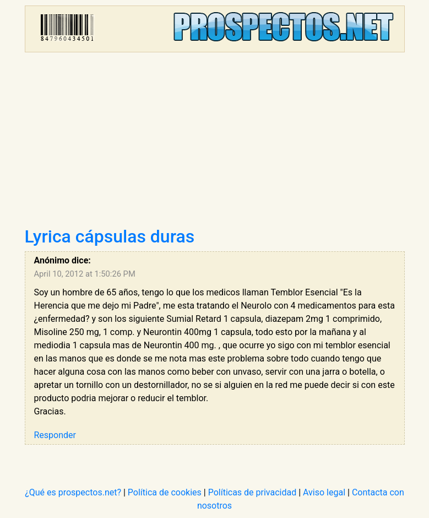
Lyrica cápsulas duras (110, 236)
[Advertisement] (215, 143)
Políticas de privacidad (252, 492)
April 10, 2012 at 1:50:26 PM (84, 274)
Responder (55, 435)
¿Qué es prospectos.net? (73, 492)
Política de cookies (165, 492)
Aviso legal (324, 492)
